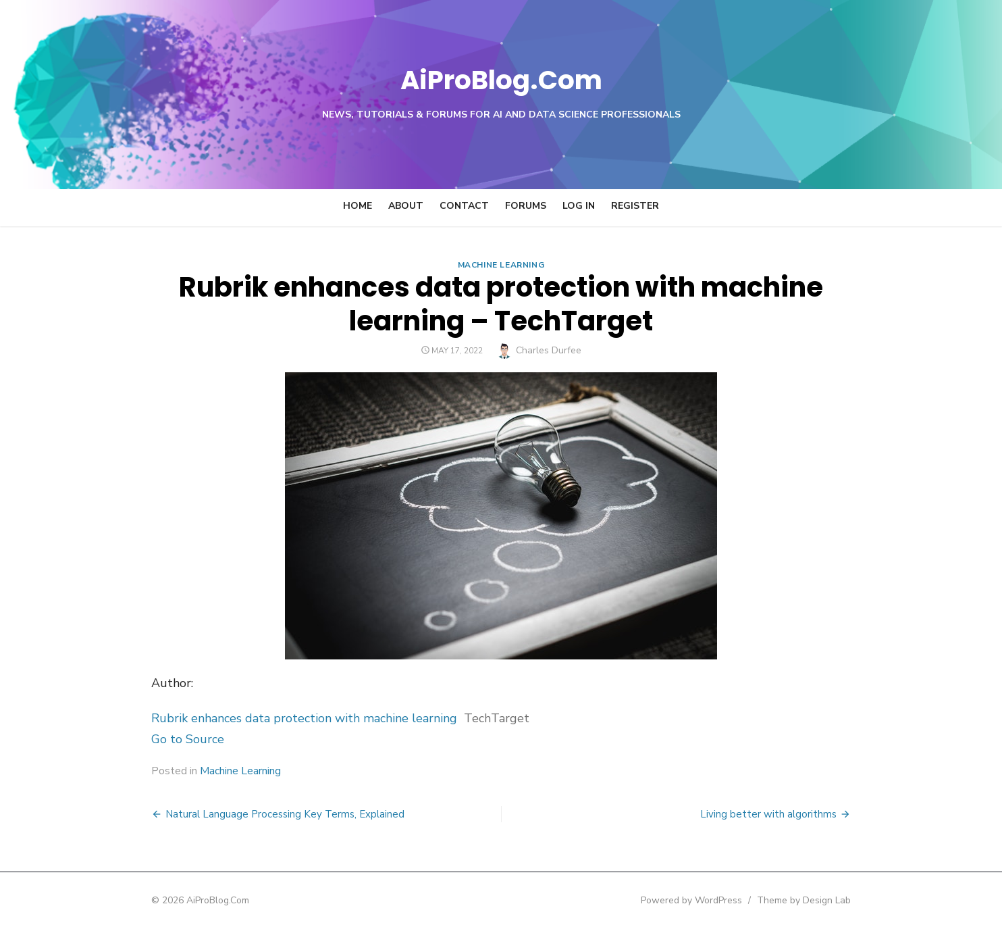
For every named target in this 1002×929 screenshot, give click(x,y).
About (405, 205)
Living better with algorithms (810, 814)
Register (635, 205)
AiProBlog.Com (501, 78)
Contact (464, 205)
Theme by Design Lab (846, 900)
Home (357, 205)
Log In (578, 205)
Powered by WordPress (733, 900)
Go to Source (145, 739)
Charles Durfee (548, 350)
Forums (525, 205)
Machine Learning (501, 264)
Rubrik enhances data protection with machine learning (262, 718)
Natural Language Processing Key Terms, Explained (243, 814)
